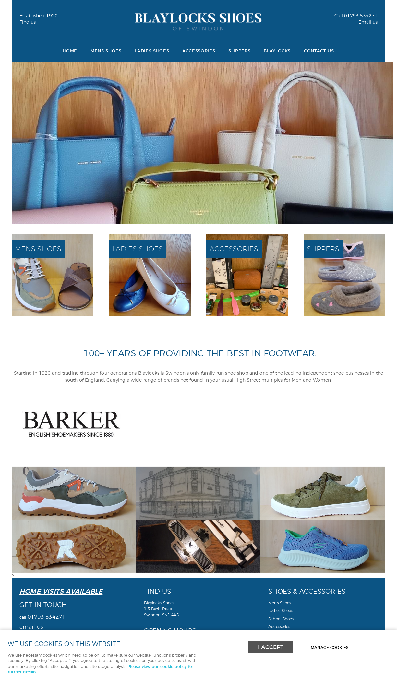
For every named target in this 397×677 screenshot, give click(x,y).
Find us (27, 22)
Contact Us (319, 51)
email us (31, 627)
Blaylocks (277, 51)
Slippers (239, 51)
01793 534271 (356, 16)
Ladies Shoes (152, 51)
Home (70, 51)
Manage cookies (329, 648)
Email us (368, 22)
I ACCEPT (270, 647)
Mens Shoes (105, 51)
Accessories (198, 51)
